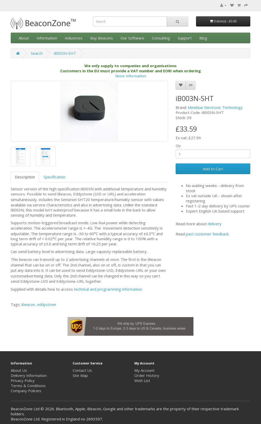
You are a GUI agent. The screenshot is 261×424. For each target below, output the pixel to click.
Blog (203, 37)
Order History (146, 375)
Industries (74, 37)
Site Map (80, 375)
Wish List (142, 380)
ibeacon (28, 304)
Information (47, 37)
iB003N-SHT (65, 53)
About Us (19, 370)
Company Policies (26, 390)
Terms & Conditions (28, 385)
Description (25, 176)
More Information (130, 75)
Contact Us (82, 370)
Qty (178, 146)
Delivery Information (29, 375)
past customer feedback (207, 233)
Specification (55, 176)
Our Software (132, 37)
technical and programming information (108, 289)
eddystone (46, 304)
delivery (214, 223)
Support (185, 37)
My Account (144, 370)
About (24, 37)
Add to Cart (213, 168)
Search (37, 53)
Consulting (161, 37)
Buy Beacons (101, 37)
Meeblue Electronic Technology (215, 107)
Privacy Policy (23, 380)
